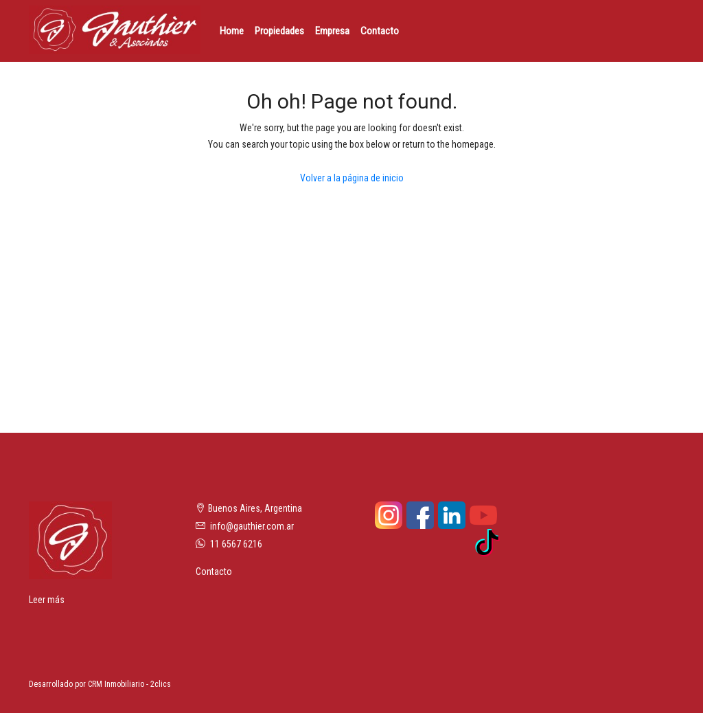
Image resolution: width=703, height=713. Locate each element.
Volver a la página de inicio (352, 177)
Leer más (47, 599)
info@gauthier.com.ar (252, 526)
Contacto (379, 31)
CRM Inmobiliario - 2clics (129, 684)
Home (232, 31)
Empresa (332, 31)
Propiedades (279, 31)
